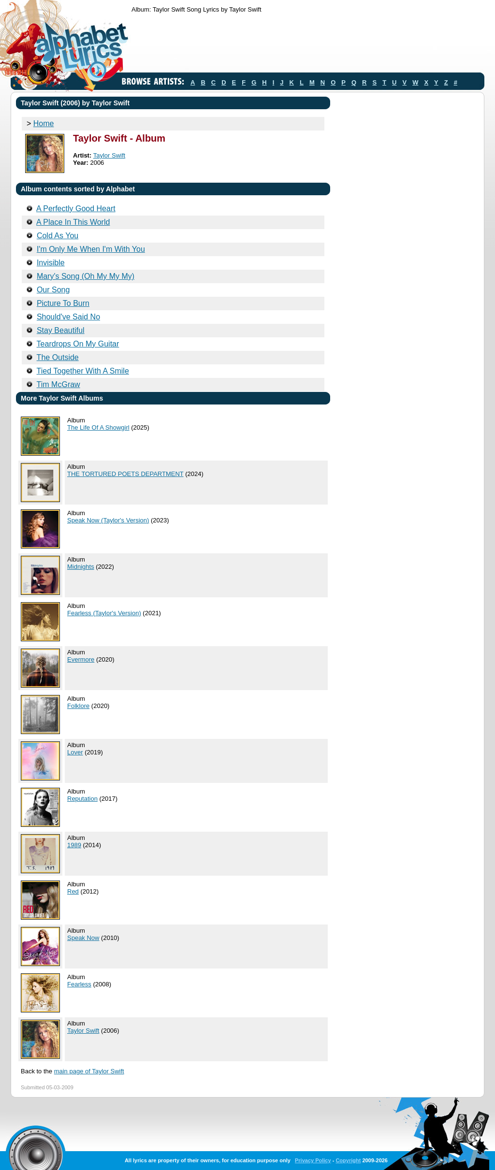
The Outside (58, 357)
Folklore (78, 705)
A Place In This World (73, 222)
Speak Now (83, 937)
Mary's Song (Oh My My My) (85, 276)
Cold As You (57, 235)
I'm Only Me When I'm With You (91, 249)
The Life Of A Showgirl (98, 427)
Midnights (80, 566)
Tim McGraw (58, 384)
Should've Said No (68, 317)
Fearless (79, 984)
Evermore (80, 659)
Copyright (348, 1160)
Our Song (53, 290)
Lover (75, 752)
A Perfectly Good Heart (76, 208)
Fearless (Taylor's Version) (104, 613)
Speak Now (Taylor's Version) (108, 520)
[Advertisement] (307, 45)
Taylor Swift (109, 155)
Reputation (82, 798)
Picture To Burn (63, 303)
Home (43, 123)
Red (73, 891)
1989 (74, 845)
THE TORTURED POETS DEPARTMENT (125, 473)
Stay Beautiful (61, 330)
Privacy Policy (313, 1160)
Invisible (51, 263)
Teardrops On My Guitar (78, 344)
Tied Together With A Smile (83, 371)
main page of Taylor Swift (89, 1071)
